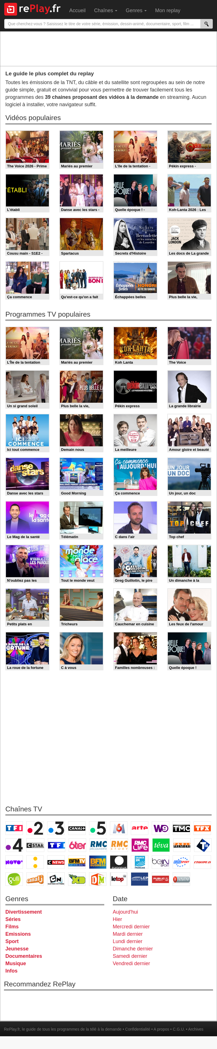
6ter (77, 845)
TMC (181, 828)
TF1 (14, 828)
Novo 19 (14, 862)
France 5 (98, 828)
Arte (139, 828)
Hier (117, 919)
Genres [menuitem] (136, 10)
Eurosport (181, 862)
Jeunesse (17, 949)
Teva (161, 845)
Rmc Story (119, 845)
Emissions (18, 934)
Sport (12, 941)
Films (12, 926)
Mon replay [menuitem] (167, 10)
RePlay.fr (12, 1029)
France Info (35, 862)
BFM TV (77, 862)
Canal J (35, 879)
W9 (160, 828)
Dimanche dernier (133, 949)
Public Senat (160, 879)
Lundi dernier (127, 941)
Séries (13, 919)
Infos (11, 971)
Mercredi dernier (131, 926)
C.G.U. (179, 1029)
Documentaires (23, 956)
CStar (35, 845)
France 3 (56, 828)
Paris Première (182, 845)
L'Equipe (202, 862)
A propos (161, 1029)
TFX (202, 828)
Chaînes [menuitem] (105, 10)
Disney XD (77, 879)
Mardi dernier (128, 934)
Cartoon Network (56, 879)
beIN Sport (160, 862)
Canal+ (77, 828)
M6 (118, 828)
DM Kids (98, 879)
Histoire (181, 879)
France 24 (139, 862)
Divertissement (23, 912)
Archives (195, 1029)
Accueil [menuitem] (77, 10)
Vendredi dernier (131, 963)
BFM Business (98, 862)
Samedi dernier (130, 956)
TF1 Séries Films (56, 845)
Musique (15, 963)
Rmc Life (140, 845)
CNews (56, 862)
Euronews (118, 862)
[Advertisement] (108, 48)
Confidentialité (137, 1029)
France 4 (14, 845)
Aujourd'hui (125, 912)
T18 (203, 845)
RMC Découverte (98, 845)
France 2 (35, 828)
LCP (139, 879)
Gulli (14, 879)
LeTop (118, 879)
